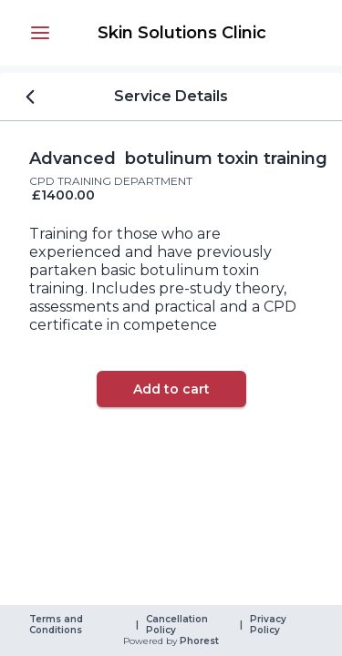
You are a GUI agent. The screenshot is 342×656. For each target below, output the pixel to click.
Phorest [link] (198, 641)
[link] (182, 32)
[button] (40, 33)
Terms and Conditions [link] (57, 625)
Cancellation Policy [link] (178, 625)
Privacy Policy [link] (269, 625)
